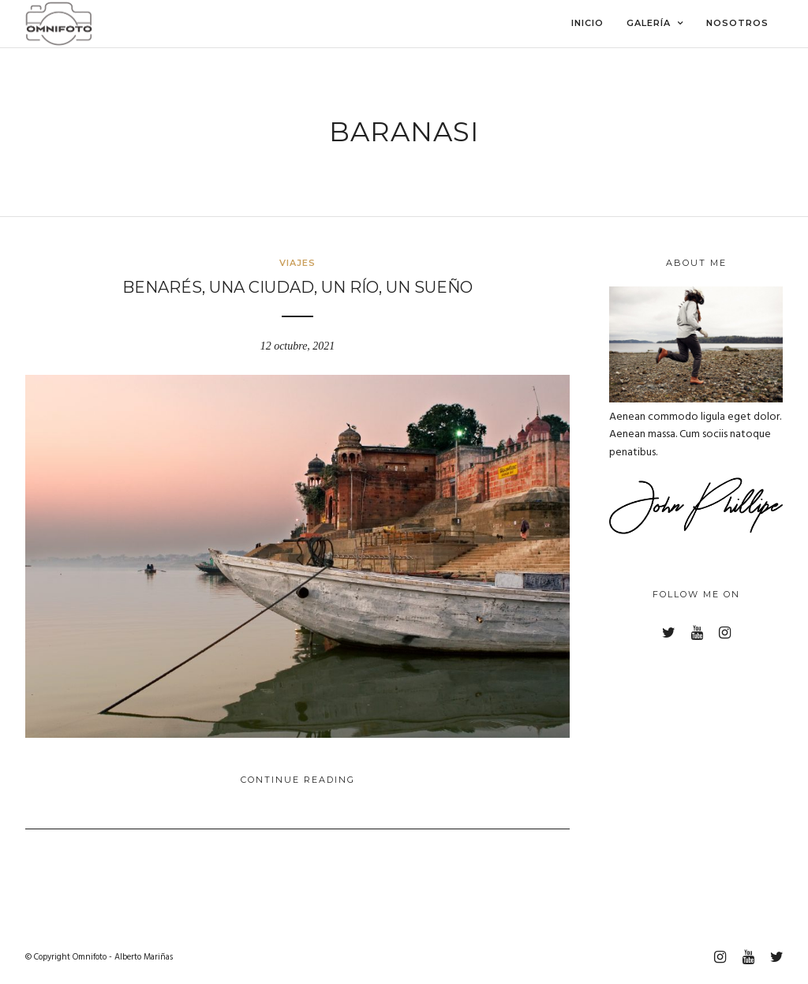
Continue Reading (298, 779)
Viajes (297, 262)
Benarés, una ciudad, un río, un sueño (297, 287)
